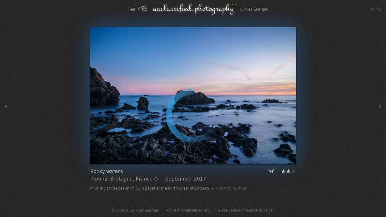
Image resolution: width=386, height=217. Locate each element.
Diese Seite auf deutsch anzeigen (246, 210)
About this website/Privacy (188, 210)
